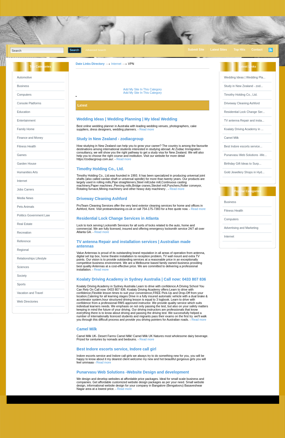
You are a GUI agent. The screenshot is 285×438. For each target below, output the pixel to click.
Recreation (24, 232)
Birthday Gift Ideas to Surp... (242, 163)
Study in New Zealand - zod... (243, 86)
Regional (23, 249)
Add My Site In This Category (142, 89)
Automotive (24, 77)
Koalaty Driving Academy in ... (244, 129)
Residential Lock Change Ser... (244, 111)
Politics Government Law (33, 215)
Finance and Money (30, 137)
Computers (24, 94)
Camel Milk (231, 137)
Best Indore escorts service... (243, 146)
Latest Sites (218, 49)
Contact (256, 49)
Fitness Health (26, 146)
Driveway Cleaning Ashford (242, 103)
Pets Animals (25, 206)
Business (23, 86)
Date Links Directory (90, 63)
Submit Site (196, 49)
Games (21, 155)
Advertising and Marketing (241, 227)
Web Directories (27, 301)
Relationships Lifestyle (31, 258)
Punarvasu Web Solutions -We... (245, 155)
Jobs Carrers (25, 189)
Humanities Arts (27, 172)
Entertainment (26, 120)
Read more (146, 129)
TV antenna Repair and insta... (244, 120)
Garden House (26, 163)
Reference (24, 241)
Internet (22, 180)
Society (22, 275)
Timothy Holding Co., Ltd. (240, 94)
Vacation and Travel (30, 293)
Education (23, 111)
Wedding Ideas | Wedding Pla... (245, 77)
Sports (21, 284)
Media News (25, 198)
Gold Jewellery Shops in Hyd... (244, 172)
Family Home (26, 129)
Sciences (23, 267)
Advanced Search (95, 50)
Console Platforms (29, 103)
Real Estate (24, 224)
